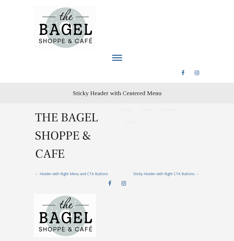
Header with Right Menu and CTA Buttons (71, 173)
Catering (169, 109)
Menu (146, 109)
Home (126, 109)
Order (131, 122)
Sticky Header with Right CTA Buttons (166, 173)
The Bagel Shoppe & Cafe (66, 136)
